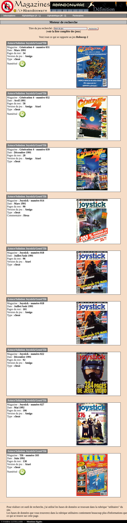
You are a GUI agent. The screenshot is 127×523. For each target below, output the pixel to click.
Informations (9, 16)
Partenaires (78, 16)
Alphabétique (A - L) (31, 16)
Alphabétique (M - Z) (56, 16)
